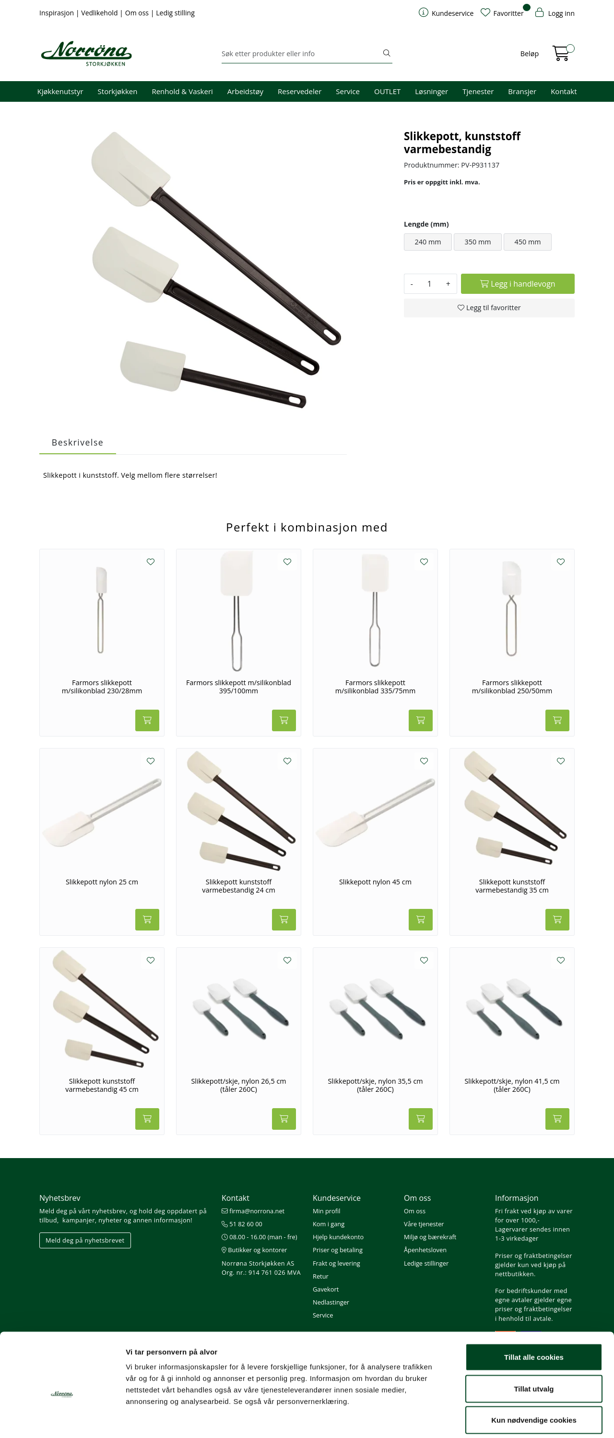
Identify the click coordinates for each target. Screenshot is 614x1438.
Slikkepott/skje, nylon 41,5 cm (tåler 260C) (511, 1085)
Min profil (326, 1211)
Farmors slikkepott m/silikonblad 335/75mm (375, 686)
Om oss (138, 12)
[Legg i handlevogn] (518, 284)
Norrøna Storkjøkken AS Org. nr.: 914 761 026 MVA (261, 1268)
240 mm (427, 241)
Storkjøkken (118, 91)
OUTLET (387, 91)
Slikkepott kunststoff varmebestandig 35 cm (512, 886)
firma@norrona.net (253, 1211)
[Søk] (301, 53)
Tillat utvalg (534, 1344)
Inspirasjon (57, 12)
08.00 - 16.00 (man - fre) (259, 1237)
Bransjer (522, 91)
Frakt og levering (336, 1263)
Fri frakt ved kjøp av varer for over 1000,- (534, 1215)
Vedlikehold (100, 12)
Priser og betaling (338, 1249)
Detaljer (510, 1419)
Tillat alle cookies (534, 1312)
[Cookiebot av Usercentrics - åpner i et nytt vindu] (62, 1419)
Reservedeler (299, 91)
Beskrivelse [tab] (78, 442)
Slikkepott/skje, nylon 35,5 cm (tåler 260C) (375, 1085)
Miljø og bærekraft (430, 1237)
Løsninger (431, 91)
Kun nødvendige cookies (534, 1375)
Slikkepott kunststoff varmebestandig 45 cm (102, 1085)
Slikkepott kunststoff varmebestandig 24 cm (238, 886)
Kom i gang (328, 1224)
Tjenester (478, 91)
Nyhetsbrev (60, 1198)
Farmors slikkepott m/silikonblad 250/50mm (512, 686)
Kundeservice (337, 1198)
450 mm (527, 241)
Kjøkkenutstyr (60, 91)
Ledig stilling (175, 12)
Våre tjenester (424, 1224)
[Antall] (429, 284)
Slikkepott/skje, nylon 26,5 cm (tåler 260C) (238, 1085)
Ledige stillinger (426, 1263)
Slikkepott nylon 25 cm (102, 882)
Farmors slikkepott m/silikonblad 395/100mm (238, 686)
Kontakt (564, 91)
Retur (321, 1276)
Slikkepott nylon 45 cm (375, 882)
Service (348, 91)
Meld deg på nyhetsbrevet (85, 1240)
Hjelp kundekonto (338, 1237)
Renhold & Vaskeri (182, 91)
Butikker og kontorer (254, 1249)
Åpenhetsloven (425, 1249)
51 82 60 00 (242, 1224)
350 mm (477, 241)
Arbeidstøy (245, 91)
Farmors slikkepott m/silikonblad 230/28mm (102, 686)
